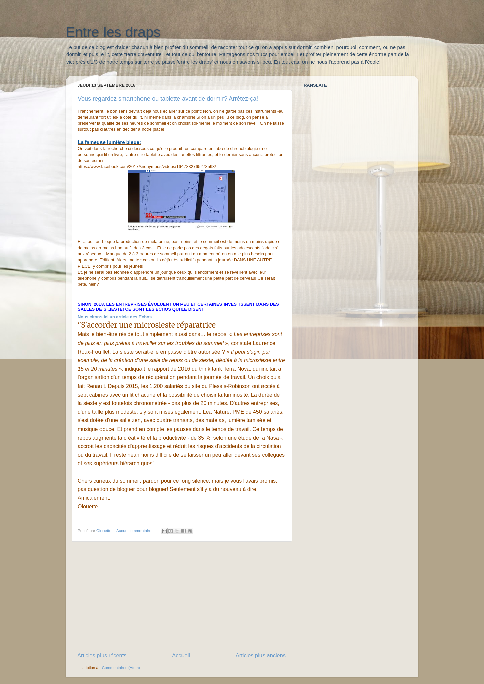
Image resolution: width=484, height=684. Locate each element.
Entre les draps (113, 32)
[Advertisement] (181, 597)
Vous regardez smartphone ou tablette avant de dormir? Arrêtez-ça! (168, 98)
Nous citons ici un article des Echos (115, 316)
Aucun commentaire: (134, 530)
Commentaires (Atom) (121, 667)
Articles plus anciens (261, 655)
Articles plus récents (101, 655)
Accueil (181, 655)
